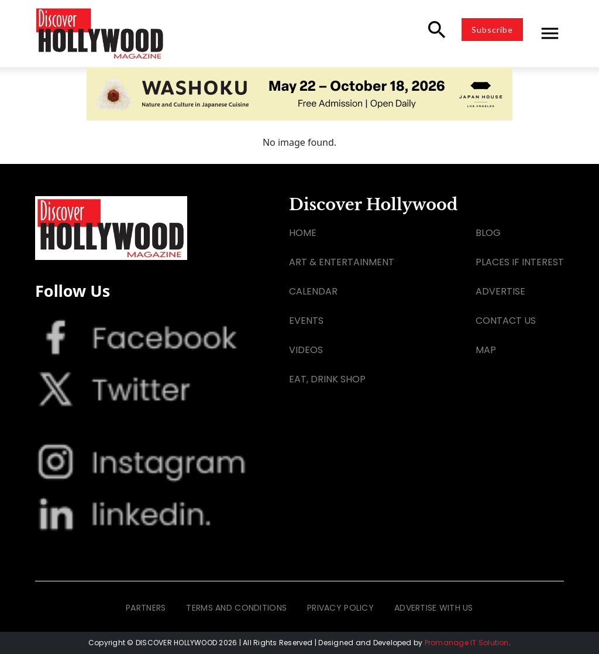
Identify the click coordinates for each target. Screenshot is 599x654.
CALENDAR (313, 291)
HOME (302, 232)
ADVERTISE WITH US (433, 608)
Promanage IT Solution (467, 643)
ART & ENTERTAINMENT (341, 262)
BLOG (488, 232)
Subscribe (492, 30)
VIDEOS (306, 350)
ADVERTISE (500, 291)
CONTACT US (506, 320)
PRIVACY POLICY (340, 608)
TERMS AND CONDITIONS (236, 608)
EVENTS (306, 320)
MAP (486, 350)
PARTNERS (146, 608)
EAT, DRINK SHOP (327, 379)
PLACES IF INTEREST (520, 262)
